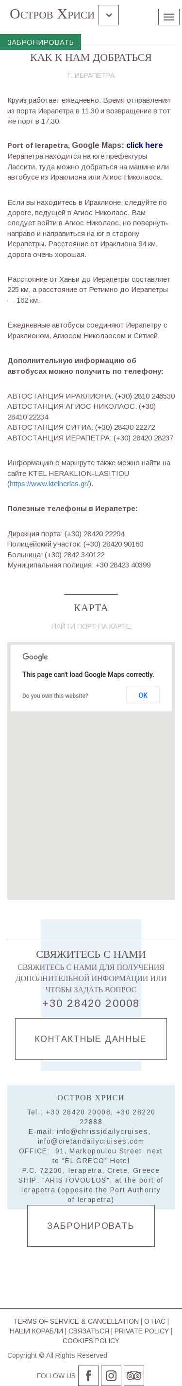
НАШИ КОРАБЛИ (36, 1331)
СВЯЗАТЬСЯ (88, 1331)
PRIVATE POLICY (142, 1331)
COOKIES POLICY (91, 1341)
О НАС (154, 1321)
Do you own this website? (55, 696)
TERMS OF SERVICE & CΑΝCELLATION (76, 1321)
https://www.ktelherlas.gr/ (49, 483)
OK (143, 695)
